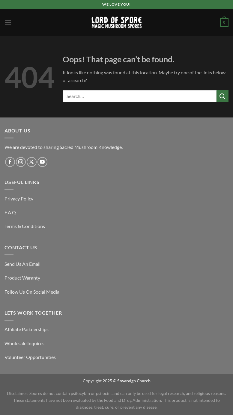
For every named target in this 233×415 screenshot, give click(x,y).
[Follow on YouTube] (42, 162)
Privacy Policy (18, 198)
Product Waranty (22, 277)
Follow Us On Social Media (31, 292)
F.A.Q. (10, 212)
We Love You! (116, 4)
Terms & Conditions (24, 226)
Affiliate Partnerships (26, 329)
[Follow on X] (32, 162)
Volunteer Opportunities (30, 357)
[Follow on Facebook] (10, 162)
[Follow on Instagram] (21, 162)
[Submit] (223, 96)
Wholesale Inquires (24, 343)
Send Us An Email (22, 264)
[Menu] (8, 22)
